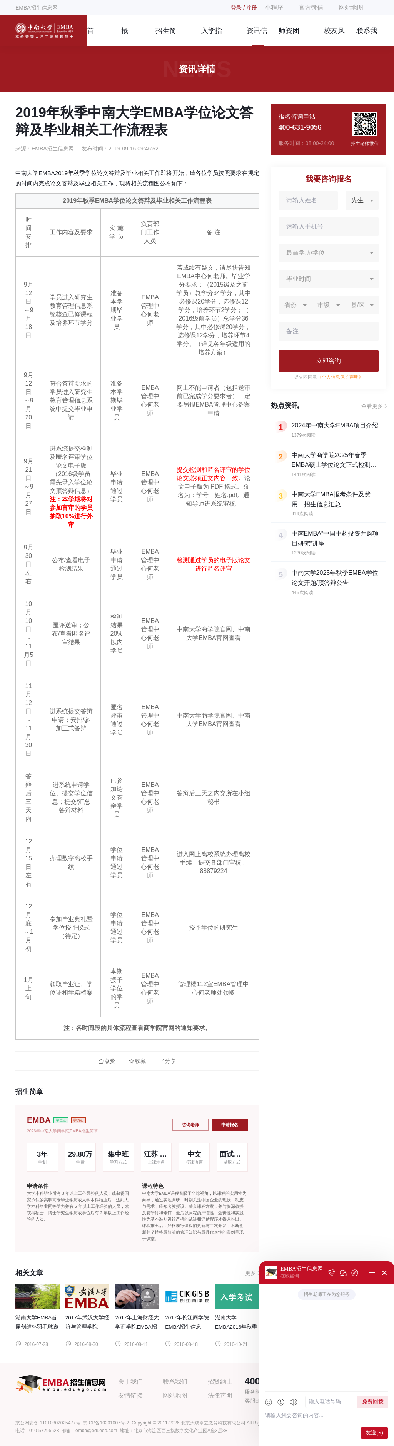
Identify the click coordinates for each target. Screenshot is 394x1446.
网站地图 (351, 7)
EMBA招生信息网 (36, 8)
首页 (90, 36)
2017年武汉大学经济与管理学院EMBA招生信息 (87, 1327)
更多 (250, 1273)
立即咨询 (328, 360)
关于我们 (130, 1381)
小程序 (274, 7)
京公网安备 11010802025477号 (47, 1423)
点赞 (106, 1061)
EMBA (39, 1119)
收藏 (137, 1061)
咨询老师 (190, 1124)
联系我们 (366, 36)
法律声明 (220, 1395)
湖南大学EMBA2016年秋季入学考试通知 (236, 1327)
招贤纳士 (220, 1381)
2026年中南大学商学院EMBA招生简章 (62, 1131)
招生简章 (165, 36)
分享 (168, 1061)
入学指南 (211, 36)
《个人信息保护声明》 (340, 377)
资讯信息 (257, 36)
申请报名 (229, 1124)
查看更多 (372, 406)
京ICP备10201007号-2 (106, 1423)
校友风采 (334, 36)
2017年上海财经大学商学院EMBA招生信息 (137, 1327)
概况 (124, 36)
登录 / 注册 (244, 8)
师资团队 (289, 36)
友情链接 (130, 1395)
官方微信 (311, 7)
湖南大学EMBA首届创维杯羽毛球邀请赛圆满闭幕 (36, 1327)
